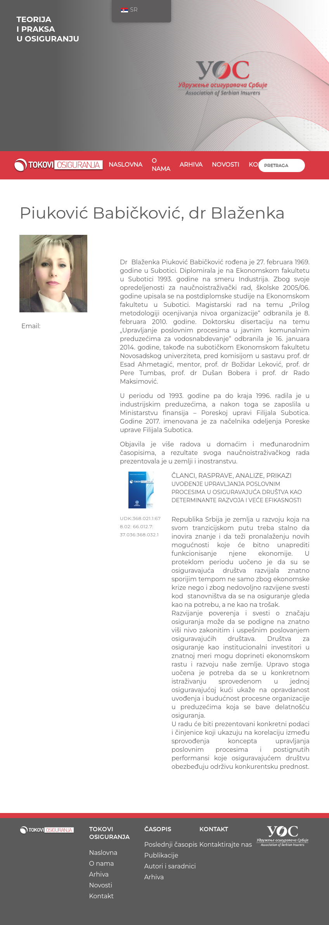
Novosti (225, 165)
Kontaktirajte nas (225, 844)
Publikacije (161, 855)
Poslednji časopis (170, 844)
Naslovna (125, 165)
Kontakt (101, 896)
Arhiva (191, 165)
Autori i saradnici (170, 866)
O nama (161, 165)
